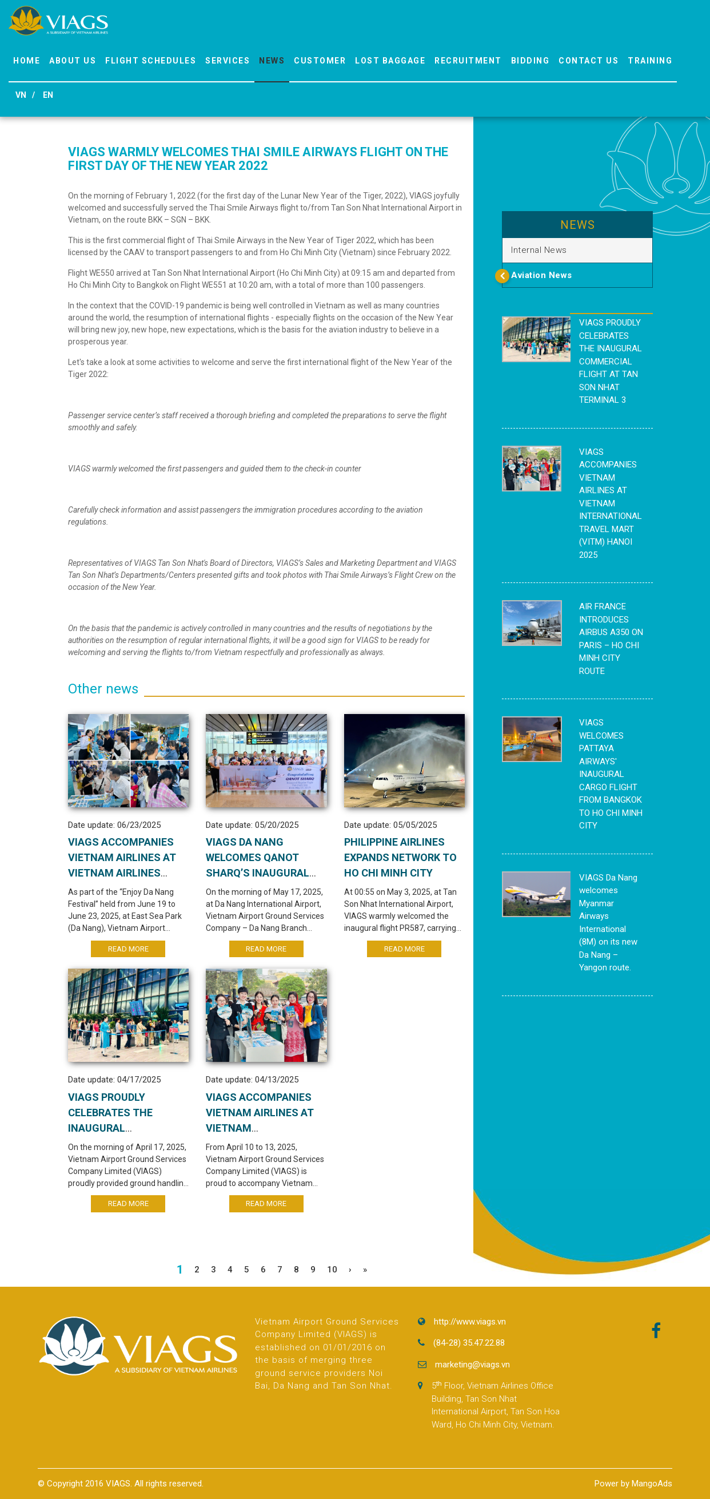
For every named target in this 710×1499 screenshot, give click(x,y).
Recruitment (468, 60)
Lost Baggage (390, 60)
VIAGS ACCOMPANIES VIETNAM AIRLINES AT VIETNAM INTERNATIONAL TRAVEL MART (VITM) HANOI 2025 (610, 503)
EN (48, 95)
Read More (128, 949)
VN (20, 95)
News (272, 60)
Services (227, 60)
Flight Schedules (150, 60)
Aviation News (541, 275)
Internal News (539, 250)
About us (72, 60)
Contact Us (589, 60)
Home (26, 60)
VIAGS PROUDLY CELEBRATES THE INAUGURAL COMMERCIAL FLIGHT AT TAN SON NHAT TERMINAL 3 (610, 361)
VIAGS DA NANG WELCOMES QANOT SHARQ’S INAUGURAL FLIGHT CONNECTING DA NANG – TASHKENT (266, 873)
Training (650, 60)
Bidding (530, 60)
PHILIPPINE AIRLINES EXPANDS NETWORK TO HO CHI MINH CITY (400, 857)
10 (332, 1269)
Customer (320, 60)
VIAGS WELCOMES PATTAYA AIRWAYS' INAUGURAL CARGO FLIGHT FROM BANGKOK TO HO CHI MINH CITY (611, 774)
